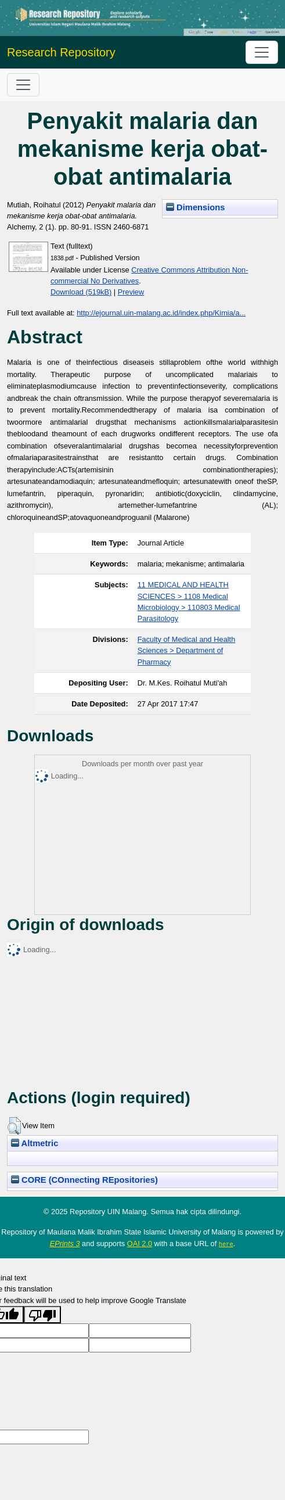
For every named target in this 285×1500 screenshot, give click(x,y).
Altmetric (34, 1143)
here (226, 1244)
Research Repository (61, 52)
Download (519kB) (80, 292)
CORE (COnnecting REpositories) (84, 1180)
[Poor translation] (42, 1314)
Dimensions (195, 207)
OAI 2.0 (139, 1243)
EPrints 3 (65, 1243)
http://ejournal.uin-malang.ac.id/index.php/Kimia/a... (161, 312)
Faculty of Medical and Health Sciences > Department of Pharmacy (187, 650)
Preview (131, 292)
